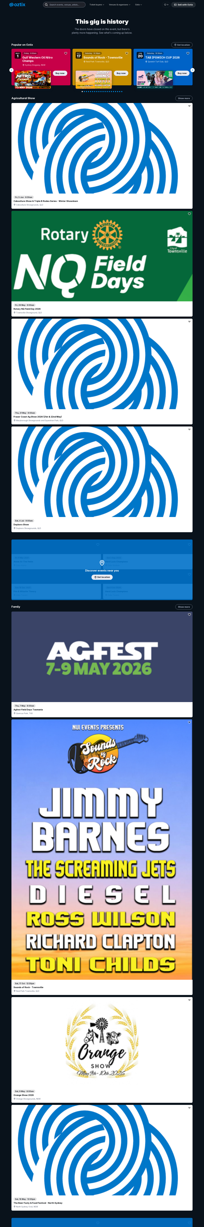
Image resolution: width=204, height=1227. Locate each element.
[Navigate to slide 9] (99, 92)
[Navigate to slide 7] (95, 92)
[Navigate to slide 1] (82, 92)
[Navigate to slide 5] (91, 92)
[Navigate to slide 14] (109, 92)
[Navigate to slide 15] (111, 92)
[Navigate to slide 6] (93, 92)
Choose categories (102, 559)
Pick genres (102, 754)
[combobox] (64, 4)
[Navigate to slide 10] (101, 92)
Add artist (102, 343)
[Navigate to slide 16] (113, 92)
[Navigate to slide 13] (107, 92)
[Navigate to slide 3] (86, 92)
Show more (184, 98)
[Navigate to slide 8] (97, 92)
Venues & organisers (119, 5)
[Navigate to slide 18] (118, 92)
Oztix (138, 5)
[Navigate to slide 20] (122, 92)
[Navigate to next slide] (192, 70)
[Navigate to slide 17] (115, 92)
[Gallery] (102, 70)
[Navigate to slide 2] (84, 92)
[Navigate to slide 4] (88, 92)
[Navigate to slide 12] (105, 92)
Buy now (60, 73)
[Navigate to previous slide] (11, 70)
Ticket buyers (97, 5)
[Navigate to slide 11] (103, 92)
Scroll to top (102, 1204)
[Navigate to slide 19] (120, 92)
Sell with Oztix (183, 4)
